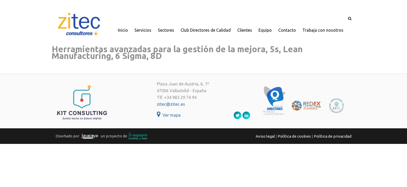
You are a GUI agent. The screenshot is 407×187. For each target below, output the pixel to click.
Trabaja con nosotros (322, 30)
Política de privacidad (332, 136)
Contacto (287, 30)
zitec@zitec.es (171, 104)
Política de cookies (294, 136)
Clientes (244, 30)
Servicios (142, 30)
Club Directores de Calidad (206, 30)
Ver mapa (169, 115)
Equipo (265, 30)
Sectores (166, 30)
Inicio (123, 30)
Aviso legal (265, 136)
